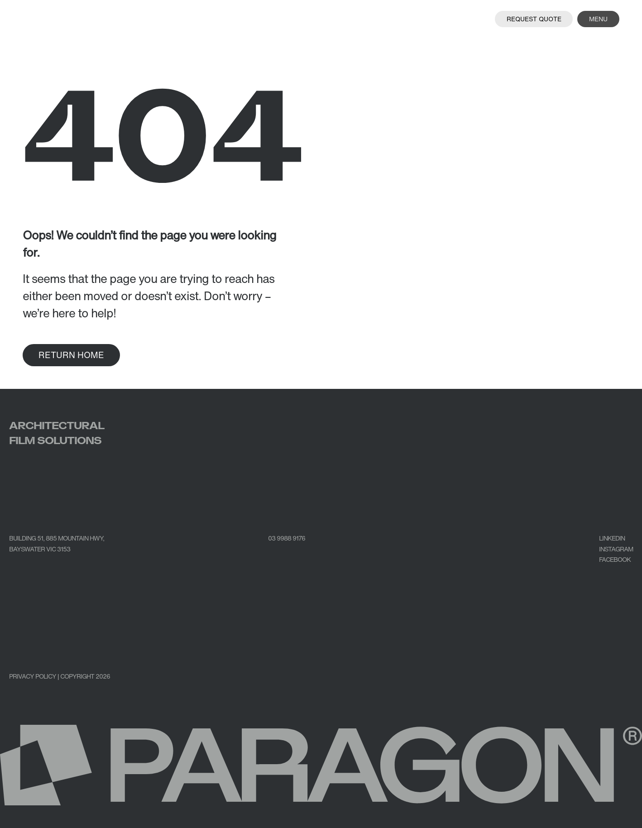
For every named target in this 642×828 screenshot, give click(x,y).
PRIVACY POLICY (32, 676)
